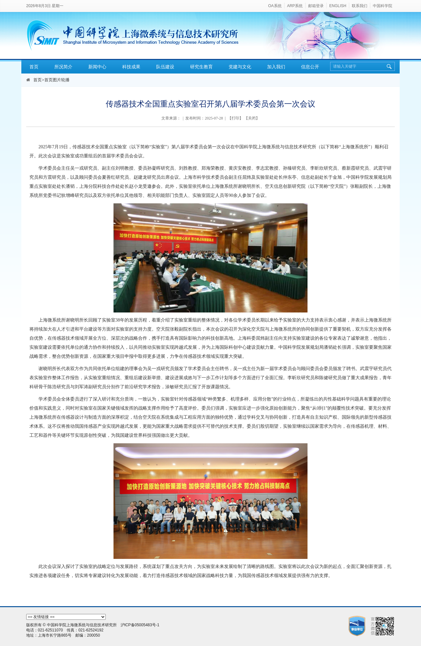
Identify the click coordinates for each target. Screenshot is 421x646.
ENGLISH (337, 6)
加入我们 (276, 66)
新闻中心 (97, 66)
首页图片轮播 (57, 79)
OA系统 (274, 6)
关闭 (252, 118)
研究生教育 (201, 66)
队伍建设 (165, 66)
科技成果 (131, 66)
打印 (235, 118)
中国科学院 (382, 6)
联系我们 (359, 6)
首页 (33, 66)
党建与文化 (240, 66)
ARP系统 (295, 6)
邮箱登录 (316, 6)
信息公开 (310, 66)
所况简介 (63, 66)
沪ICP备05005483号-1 (140, 625)
